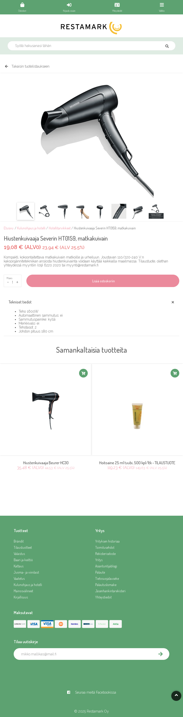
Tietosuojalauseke (107, 578)
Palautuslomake (105, 585)
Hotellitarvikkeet (60, 228)
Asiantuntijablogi (106, 566)
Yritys (98, 560)
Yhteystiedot (103, 597)
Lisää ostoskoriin (103, 281)
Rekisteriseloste (105, 553)
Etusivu (8, 228)
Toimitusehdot (104, 547)
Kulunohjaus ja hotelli (31, 228)
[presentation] (51, 670)
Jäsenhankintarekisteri (110, 591)
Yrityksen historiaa (107, 541)
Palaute (100, 572)
